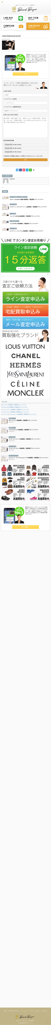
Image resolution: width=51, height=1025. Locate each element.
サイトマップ (31, 538)
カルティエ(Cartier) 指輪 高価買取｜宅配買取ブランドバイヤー (27, 199)
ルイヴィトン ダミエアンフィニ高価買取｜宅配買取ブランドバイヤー (28, 207)
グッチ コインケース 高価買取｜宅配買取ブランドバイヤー (15, 409)
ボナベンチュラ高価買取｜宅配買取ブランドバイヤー (13, 404)
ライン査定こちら (25, 73)
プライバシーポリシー (24, 538)
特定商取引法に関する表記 (13, 538)
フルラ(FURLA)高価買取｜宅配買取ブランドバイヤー (24, 223)
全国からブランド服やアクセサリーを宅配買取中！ (25, 548)
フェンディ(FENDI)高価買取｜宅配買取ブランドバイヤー (25, 216)
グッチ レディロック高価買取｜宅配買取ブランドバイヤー (15, 411)
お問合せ (37, 538)
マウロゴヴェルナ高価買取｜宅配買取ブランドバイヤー (14, 407)
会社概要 (5, 538)
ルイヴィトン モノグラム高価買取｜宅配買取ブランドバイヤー (26, 231)
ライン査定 (25, 527)
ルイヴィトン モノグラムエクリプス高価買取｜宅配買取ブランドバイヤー (19, 414)
